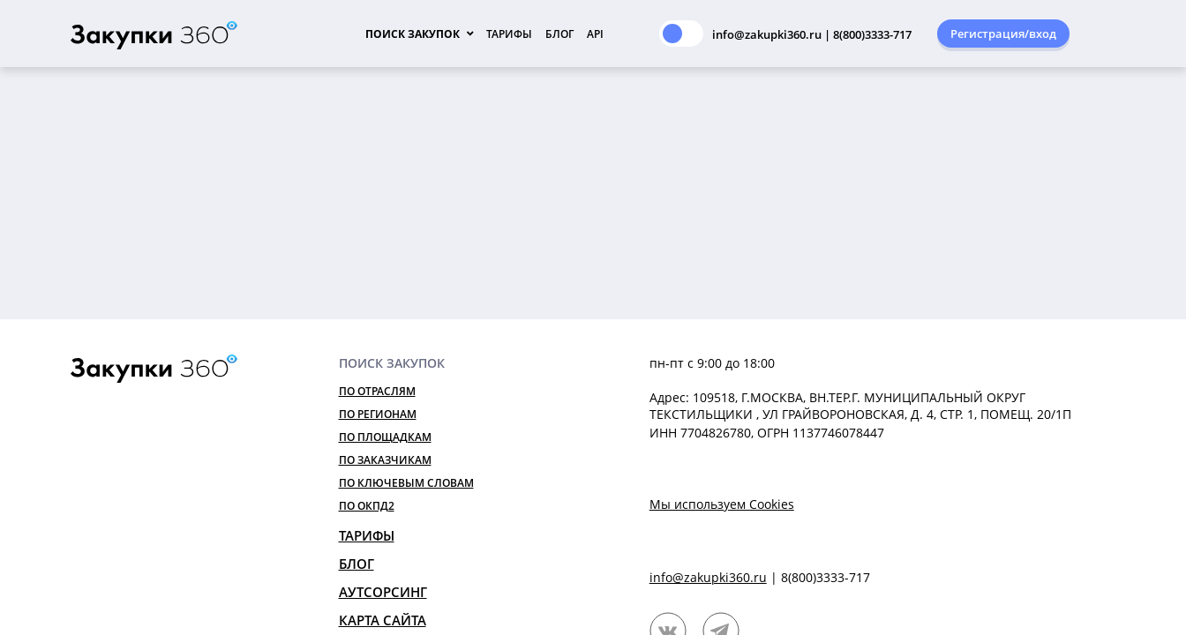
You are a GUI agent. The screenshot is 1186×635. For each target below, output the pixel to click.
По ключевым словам (406, 482)
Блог (559, 33)
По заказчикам (385, 459)
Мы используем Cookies (721, 504)
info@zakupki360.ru (708, 577)
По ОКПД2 (366, 505)
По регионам (378, 414)
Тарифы (509, 33)
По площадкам (385, 437)
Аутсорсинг (383, 592)
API (595, 33)
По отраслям (377, 391)
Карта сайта (382, 620)
